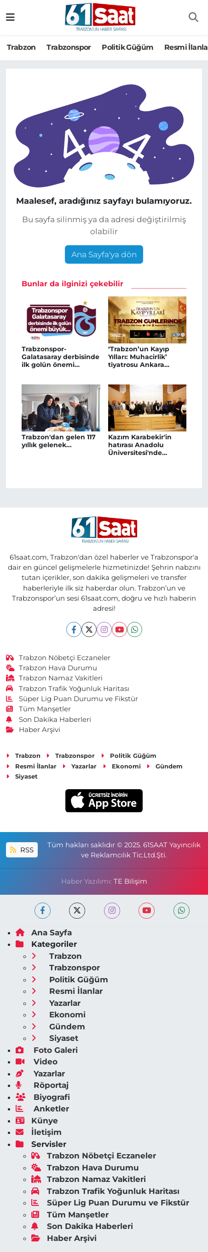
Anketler (42, 1108)
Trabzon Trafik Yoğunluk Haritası (68, 689)
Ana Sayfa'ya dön (104, 254)
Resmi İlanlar (31, 766)
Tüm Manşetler (38, 709)
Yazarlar (79, 766)
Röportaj (42, 1085)
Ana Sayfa (44, 932)
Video (37, 1061)
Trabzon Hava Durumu (52, 668)
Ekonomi (122, 766)
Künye (37, 1120)
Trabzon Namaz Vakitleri (54, 678)
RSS (21, 850)
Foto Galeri (47, 1050)
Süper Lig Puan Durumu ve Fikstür (72, 699)
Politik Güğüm (127, 47)
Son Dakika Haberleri (49, 719)
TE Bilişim (130, 881)
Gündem (164, 766)
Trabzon (21, 47)
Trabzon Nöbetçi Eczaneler (58, 658)
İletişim (39, 1132)
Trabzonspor (68, 47)
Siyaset (22, 776)
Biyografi (43, 1097)
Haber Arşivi (33, 730)
